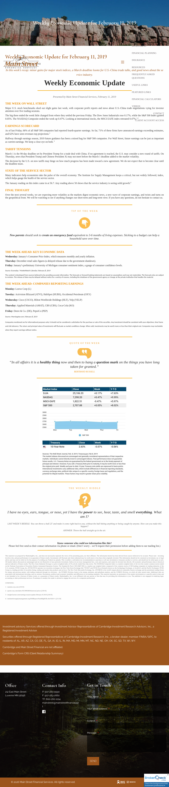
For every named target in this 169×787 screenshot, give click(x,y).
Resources (138, 67)
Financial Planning (144, 53)
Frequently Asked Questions (143, 76)
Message (103, 732)
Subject (102, 720)
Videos (136, 106)
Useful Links (140, 85)
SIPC (150, 636)
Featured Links (141, 92)
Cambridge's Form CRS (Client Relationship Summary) (33, 653)
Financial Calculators (146, 99)
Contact (158, 113)
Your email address (108, 708)
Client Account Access (149, 120)
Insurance (138, 60)
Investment (139, 46)
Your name (104, 696)
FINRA (142, 636)
